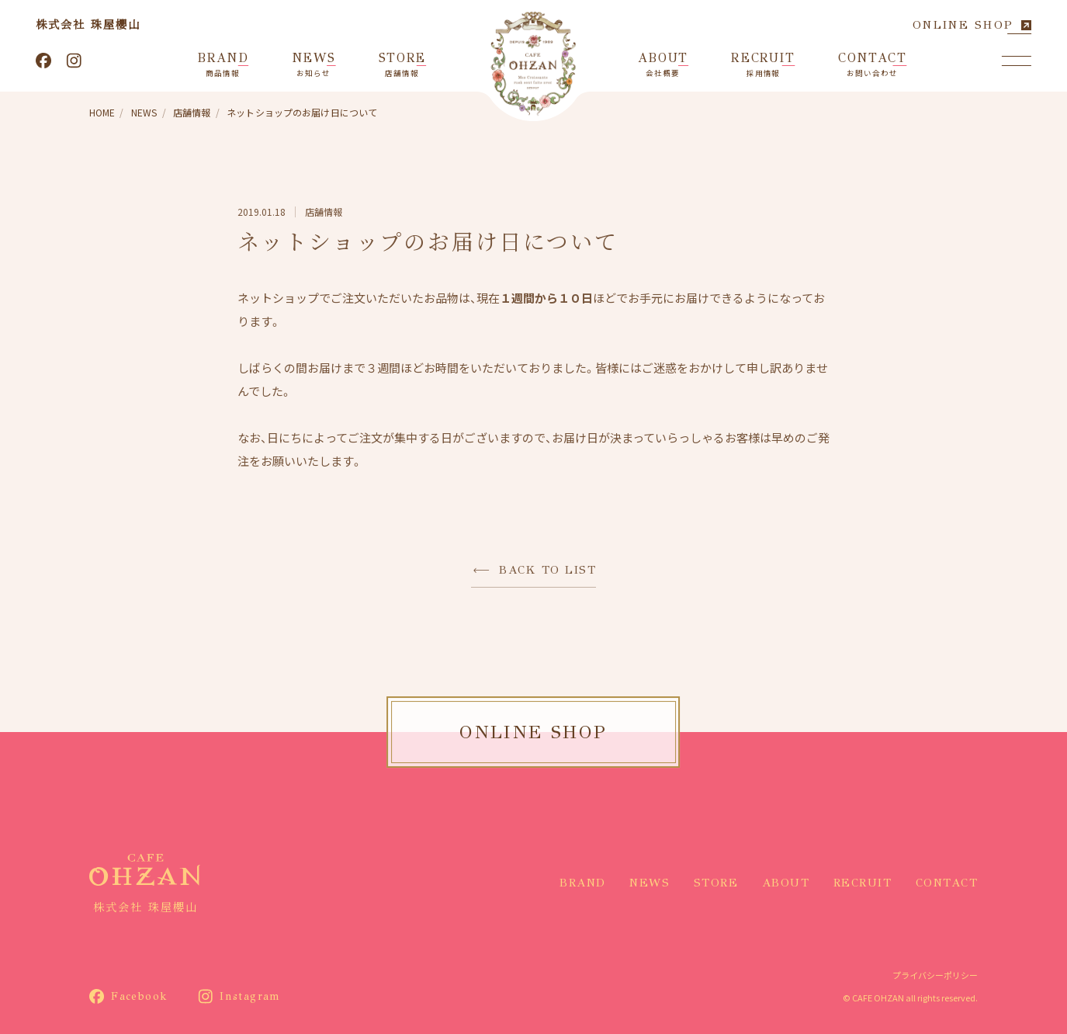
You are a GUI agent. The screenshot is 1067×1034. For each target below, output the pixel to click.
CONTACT (947, 883)
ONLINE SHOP (963, 25)
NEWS (649, 883)
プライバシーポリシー (935, 975)
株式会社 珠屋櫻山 (88, 24)
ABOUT (786, 883)
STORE (716, 883)
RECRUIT (862, 883)
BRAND (582, 883)
